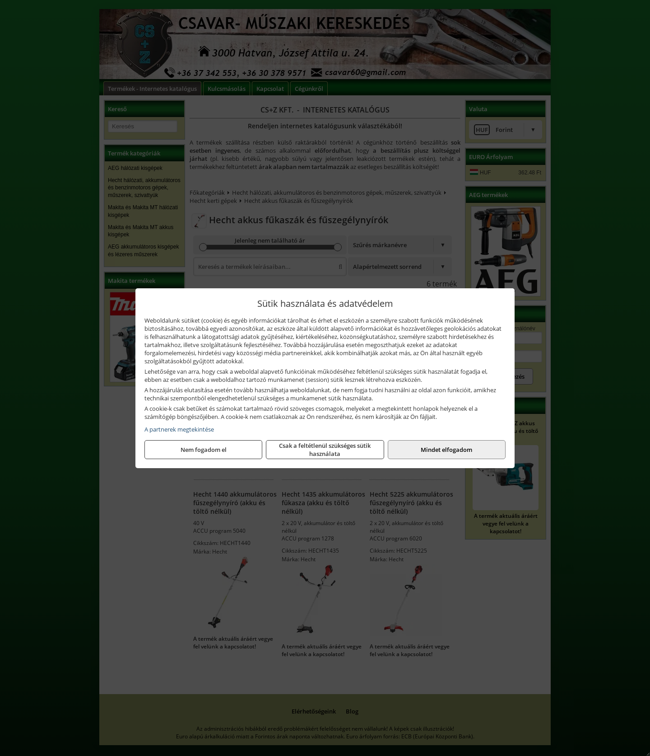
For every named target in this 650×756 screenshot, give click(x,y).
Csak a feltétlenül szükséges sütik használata (325, 449)
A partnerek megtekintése (179, 429)
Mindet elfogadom (446, 450)
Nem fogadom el (204, 450)
